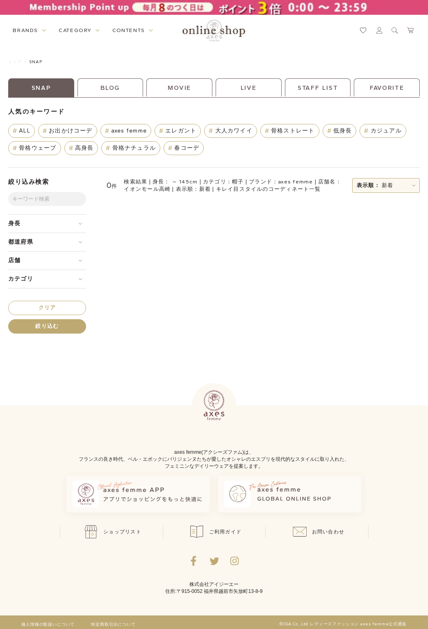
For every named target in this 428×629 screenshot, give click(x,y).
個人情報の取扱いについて (48, 624)
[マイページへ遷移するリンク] (379, 30)
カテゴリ (20, 278)
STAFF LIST (318, 87)
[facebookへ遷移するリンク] (193, 561)
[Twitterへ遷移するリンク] (214, 561)
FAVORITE (387, 87)
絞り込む (47, 326)
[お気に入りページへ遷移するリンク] (363, 30)
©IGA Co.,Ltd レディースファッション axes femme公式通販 (343, 624)
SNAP (35, 61)
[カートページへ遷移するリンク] (410, 30)
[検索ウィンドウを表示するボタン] (394, 30)
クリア (47, 307)
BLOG (110, 87)
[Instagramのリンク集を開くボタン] (234, 561)
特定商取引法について (113, 624)
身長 (14, 223)
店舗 (14, 260)
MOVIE (179, 87)
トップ (15, 61)
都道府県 (20, 241)
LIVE (249, 87)
